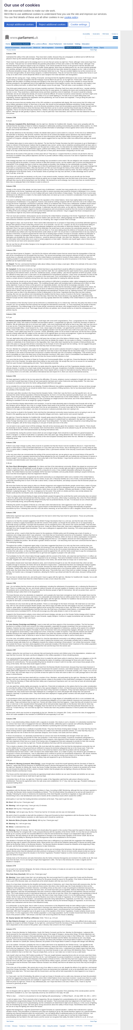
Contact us (115, 34)
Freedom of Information (34, 1026)
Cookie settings (79, 24)
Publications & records (73, 47)
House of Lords (26, 47)
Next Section (10, 1021)
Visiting (77, 44)
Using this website (52, 1026)
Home (8, 44)
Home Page (93, 50)
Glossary (14, 1026)
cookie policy (71, 17)
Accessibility (86, 34)
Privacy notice (70, 1025)
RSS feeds (106, 34)
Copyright (62, 1026)
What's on (36, 47)
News (96, 47)
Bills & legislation (47, 47)
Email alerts (96, 34)
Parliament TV (87, 47)
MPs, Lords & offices (39, 44)
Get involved (68, 44)
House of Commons (12, 47)
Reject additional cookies (52, 24)
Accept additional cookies (20, 24)
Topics (102, 47)
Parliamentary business (21, 44)
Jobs (44, 1026)
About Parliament (55, 44)
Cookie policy (79, 1025)
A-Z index (7, 1026)
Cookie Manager (88, 1025)
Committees (59, 47)
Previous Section (11, 50)
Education (86, 44)
